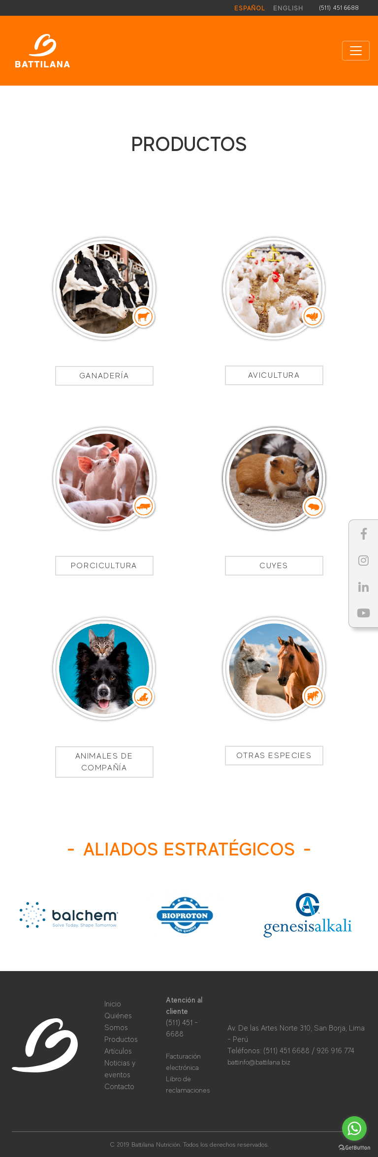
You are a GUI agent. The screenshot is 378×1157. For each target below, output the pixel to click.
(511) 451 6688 (339, 7)
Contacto (119, 1086)
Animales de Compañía (104, 762)
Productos (121, 1039)
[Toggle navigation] (356, 51)
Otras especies (274, 755)
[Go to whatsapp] (354, 1128)
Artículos (118, 1051)
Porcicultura (104, 565)
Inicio (112, 1004)
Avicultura (274, 375)
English (288, 8)
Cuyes (273, 565)
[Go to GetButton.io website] (354, 1147)
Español (249, 8)
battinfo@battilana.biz (258, 1062)
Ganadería (104, 375)
